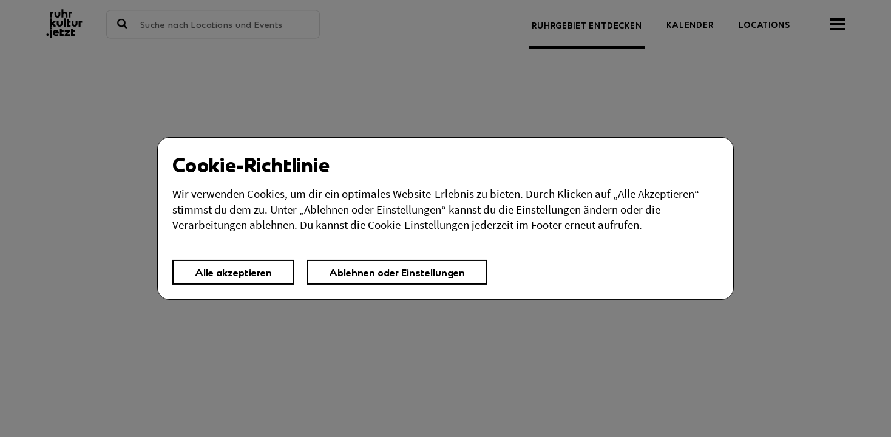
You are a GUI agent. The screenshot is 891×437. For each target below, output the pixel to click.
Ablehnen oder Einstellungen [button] (397, 272)
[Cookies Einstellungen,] (445, 218)
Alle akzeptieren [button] (233, 272)
